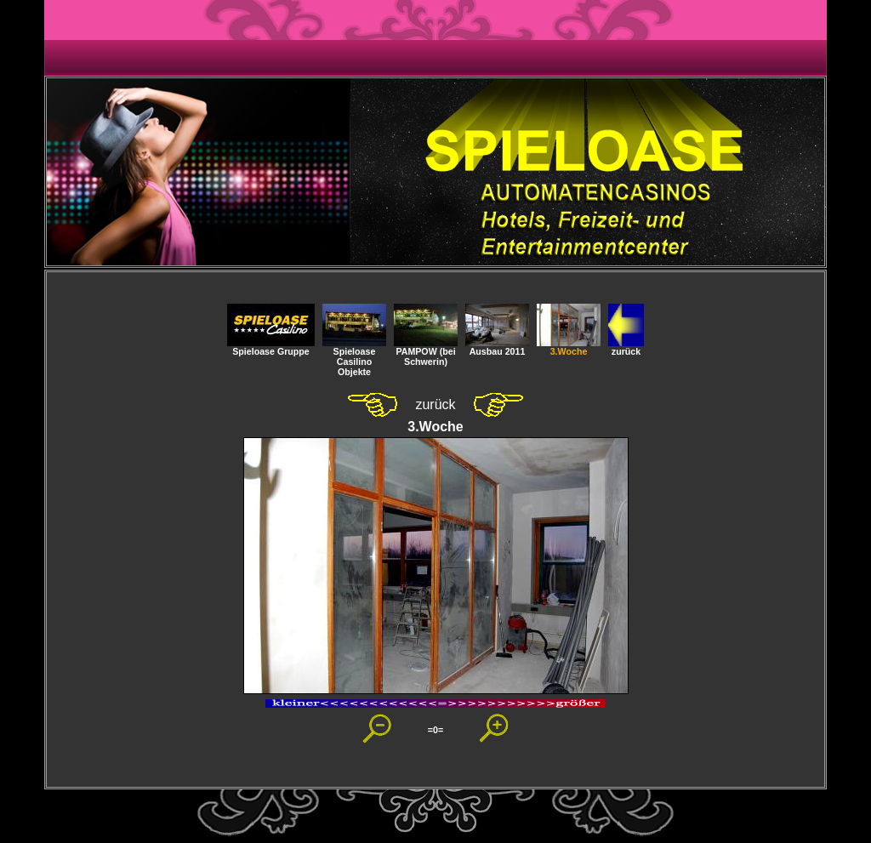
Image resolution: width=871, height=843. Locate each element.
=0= (435, 730)
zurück (626, 347)
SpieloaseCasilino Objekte (354, 357)
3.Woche (569, 347)
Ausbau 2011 (497, 347)
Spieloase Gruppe (271, 347)
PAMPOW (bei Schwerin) (426, 352)
